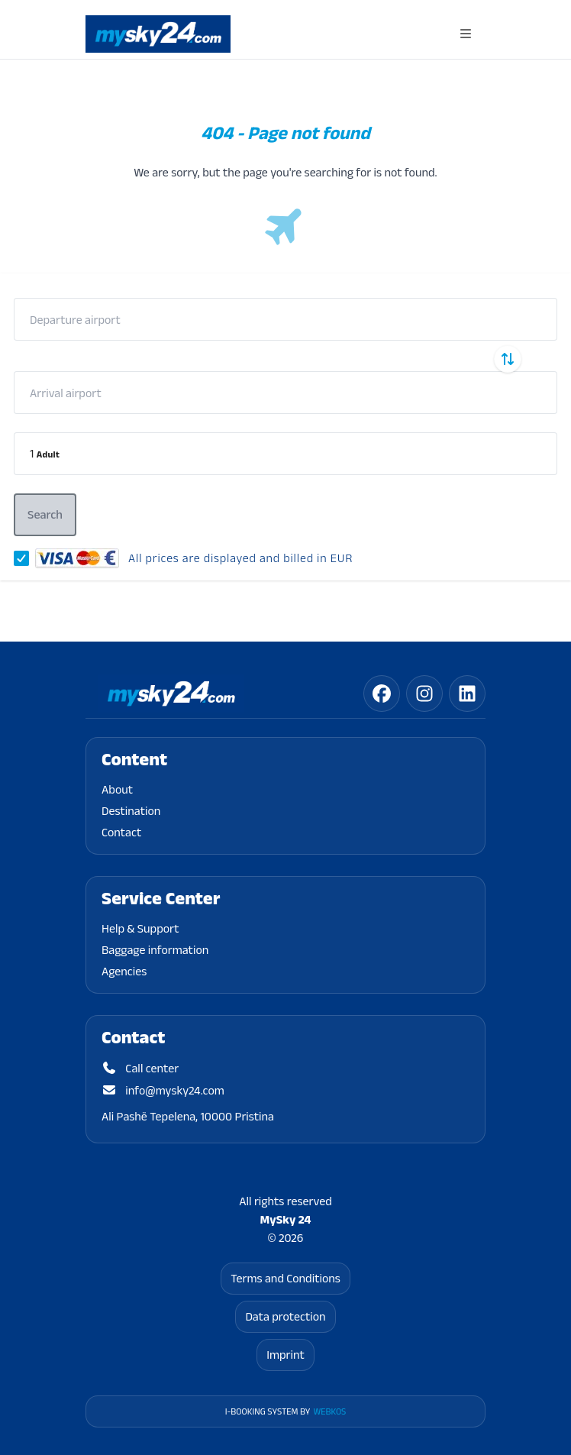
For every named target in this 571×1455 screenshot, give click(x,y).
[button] (285, 453)
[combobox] (285, 319)
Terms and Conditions (285, 1278)
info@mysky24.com (163, 1090)
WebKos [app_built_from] (329, 1411)
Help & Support (140, 928)
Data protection (285, 1316)
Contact (121, 832)
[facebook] (381, 693)
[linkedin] (467, 693)
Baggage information (155, 949)
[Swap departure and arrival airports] (507, 359)
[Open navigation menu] (465, 34)
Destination (131, 810)
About (117, 789)
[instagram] (424, 693)
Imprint (285, 1354)
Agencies (124, 971)
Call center (140, 1068)
